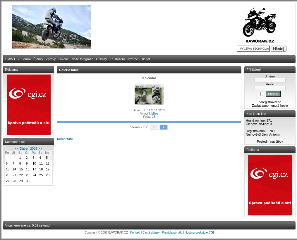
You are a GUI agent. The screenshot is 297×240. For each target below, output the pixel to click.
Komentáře (65, 139)
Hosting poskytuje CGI (199, 232)
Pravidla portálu (172, 232)
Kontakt (135, 232)
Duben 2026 (28, 148)
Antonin (274, 134)
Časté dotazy (151, 232)
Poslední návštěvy (270, 141)
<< (17, 148)
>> (40, 148)
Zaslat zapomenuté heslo (270, 105)
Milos (154, 113)
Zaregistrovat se (269, 102)
